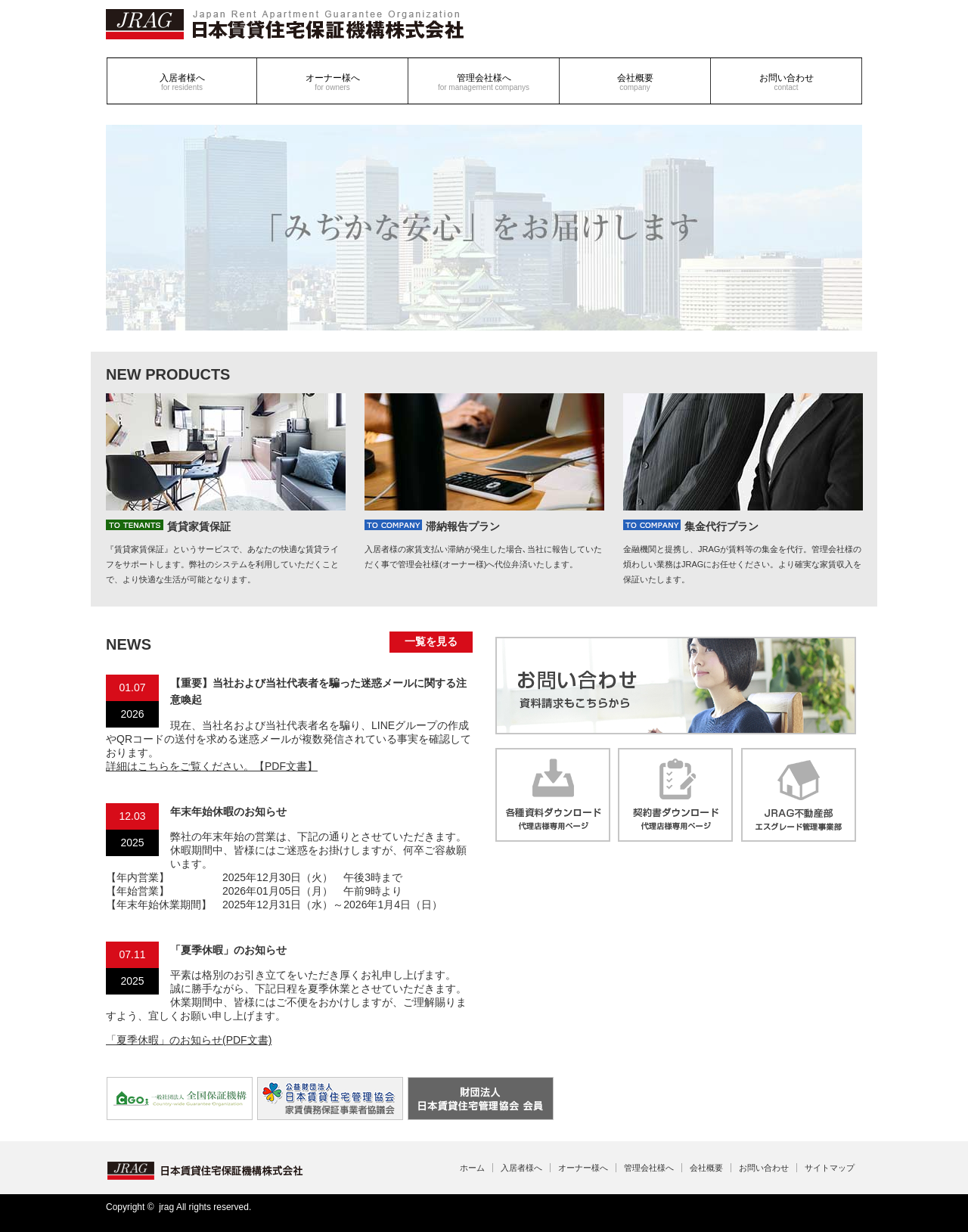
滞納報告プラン (432, 526)
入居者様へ (182, 82)
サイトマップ (830, 1167)
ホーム (472, 1167)
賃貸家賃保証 (168, 526)
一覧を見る (431, 641)
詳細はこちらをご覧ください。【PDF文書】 (212, 766)
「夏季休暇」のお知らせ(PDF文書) (188, 1040)
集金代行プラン (691, 526)
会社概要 (635, 82)
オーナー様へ (333, 82)
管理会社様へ (483, 82)
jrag (166, 1207)
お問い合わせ (786, 82)
